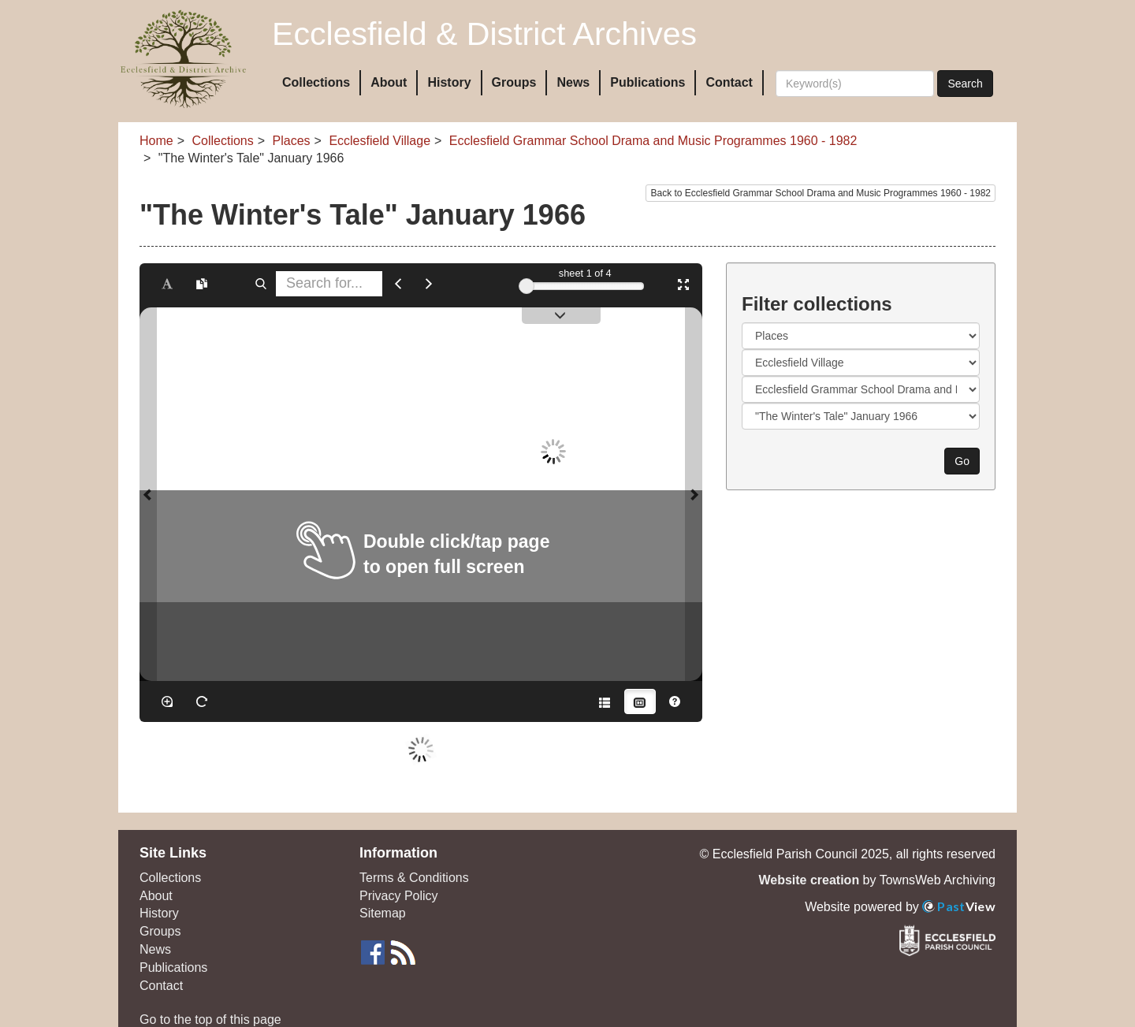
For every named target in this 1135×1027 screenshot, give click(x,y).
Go (962, 461)
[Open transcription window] (202, 283)
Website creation (808, 880)
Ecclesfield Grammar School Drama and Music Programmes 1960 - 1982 (653, 140)
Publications (647, 82)
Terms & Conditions (414, 877)
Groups (514, 82)
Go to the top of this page (210, 1019)
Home (156, 140)
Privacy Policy (398, 895)
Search (964, 83)
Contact (729, 82)
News (573, 82)
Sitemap (382, 913)
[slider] (526, 286)
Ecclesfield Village (379, 140)
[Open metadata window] (604, 701)
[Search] (855, 83)
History (449, 82)
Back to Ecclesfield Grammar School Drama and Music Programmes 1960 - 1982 (820, 193)
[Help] (674, 701)
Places (292, 140)
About (388, 82)
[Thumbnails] (640, 701)
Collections (316, 82)
